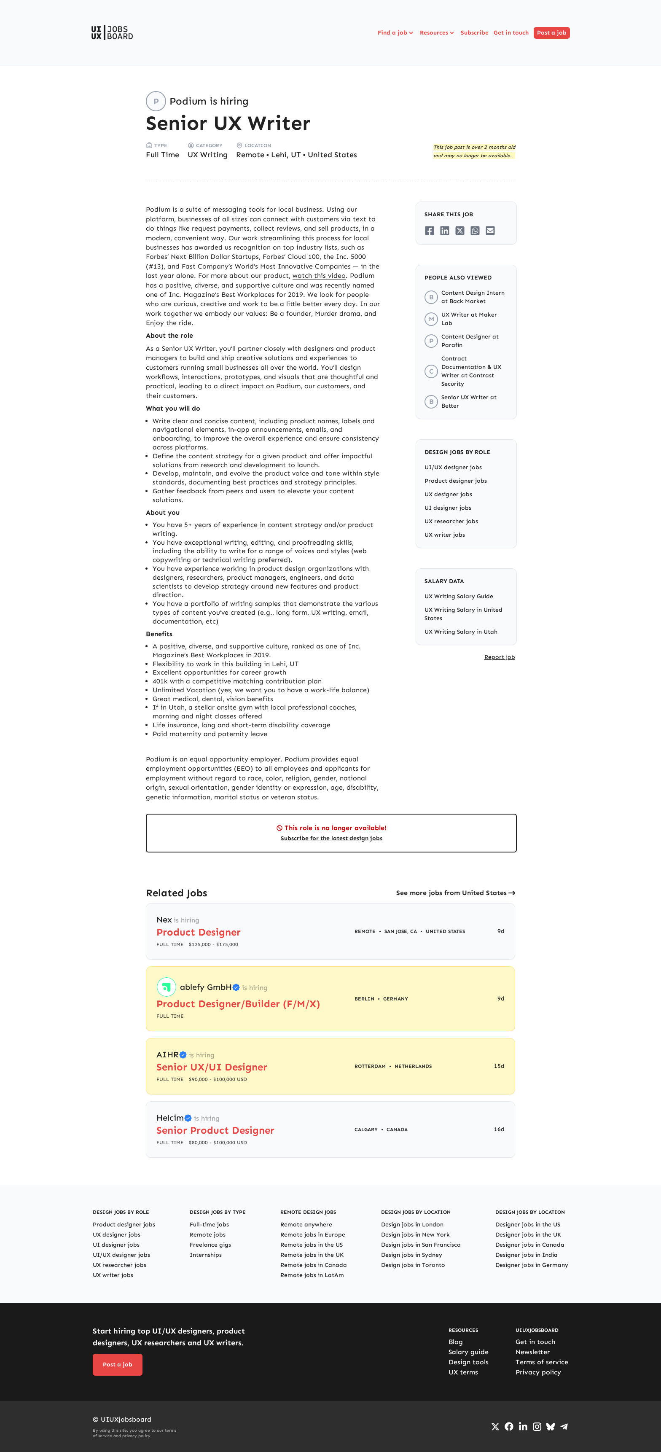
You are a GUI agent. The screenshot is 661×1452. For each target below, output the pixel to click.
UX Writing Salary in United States (463, 614)
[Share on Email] (490, 231)
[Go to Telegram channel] (564, 1426)
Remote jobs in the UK (312, 1254)
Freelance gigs (210, 1244)
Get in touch (511, 32)
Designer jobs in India (526, 1254)
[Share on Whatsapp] (475, 231)
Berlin (364, 999)
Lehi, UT (286, 154)
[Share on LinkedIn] (445, 231)
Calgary (366, 1129)
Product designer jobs (456, 480)
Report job (499, 657)
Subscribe (475, 32)
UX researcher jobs (451, 521)
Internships (206, 1254)
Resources (438, 33)
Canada (397, 1129)
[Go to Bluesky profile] (550, 1426)
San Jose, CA (400, 931)
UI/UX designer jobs (453, 467)
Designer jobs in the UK (528, 1234)
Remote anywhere (306, 1224)
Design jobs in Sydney (411, 1254)
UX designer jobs (448, 494)
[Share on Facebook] (430, 231)
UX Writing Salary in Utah (461, 631)
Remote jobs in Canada (313, 1265)
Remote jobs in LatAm (312, 1275)
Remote (250, 154)
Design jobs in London (412, 1224)
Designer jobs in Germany (531, 1265)
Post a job (552, 32)
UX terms (463, 1372)
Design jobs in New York (415, 1234)
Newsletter (533, 1352)
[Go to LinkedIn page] (523, 1426)
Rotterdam (370, 1066)
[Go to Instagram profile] (537, 1426)
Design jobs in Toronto (413, 1265)
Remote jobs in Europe (312, 1234)
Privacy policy (538, 1372)
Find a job (396, 33)
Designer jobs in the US (527, 1224)
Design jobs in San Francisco (421, 1244)
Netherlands (413, 1066)
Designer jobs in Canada (529, 1244)
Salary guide (469, 1352)
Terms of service (542, 1362)
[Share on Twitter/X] (460, 231)
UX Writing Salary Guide (459, 596)
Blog (456, 1342)
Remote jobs (208, 1234)
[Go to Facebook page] (509, 1426)
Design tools (469, 1362)
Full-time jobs (209, 1224)
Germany (395, 999)
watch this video (319, 276)
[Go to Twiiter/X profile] (495, 1426)
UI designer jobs (448, 507)
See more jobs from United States (451, 893)
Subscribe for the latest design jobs (331, 838)
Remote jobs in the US (311, 1244)
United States (332, 154)
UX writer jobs (445, 534)
